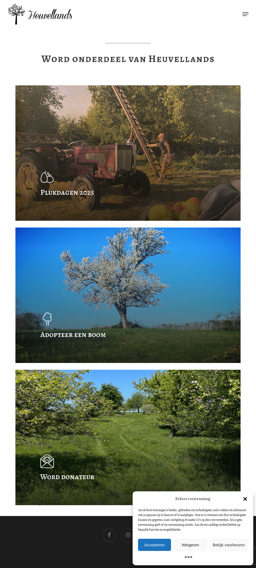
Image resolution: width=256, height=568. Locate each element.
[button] (245, 499)
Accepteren (154, 545)
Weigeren (190, 545)
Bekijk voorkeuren (229, 545)
